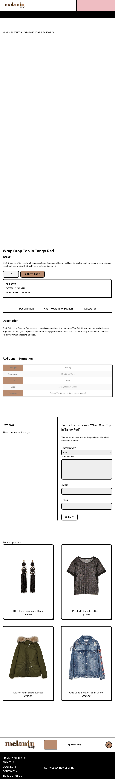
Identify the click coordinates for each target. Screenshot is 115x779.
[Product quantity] (11, 274)
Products (16, 32)
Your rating (68, 448)
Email (64, 500)
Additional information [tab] (58, 308)
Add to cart (32, 274)
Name (64, 485)
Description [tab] (26, 308)
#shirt (16, 293)
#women (26, 293)
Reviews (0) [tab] (89, 308)
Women (21, 289)
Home (5, 32)
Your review (69, 456)
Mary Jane (76, 744)
